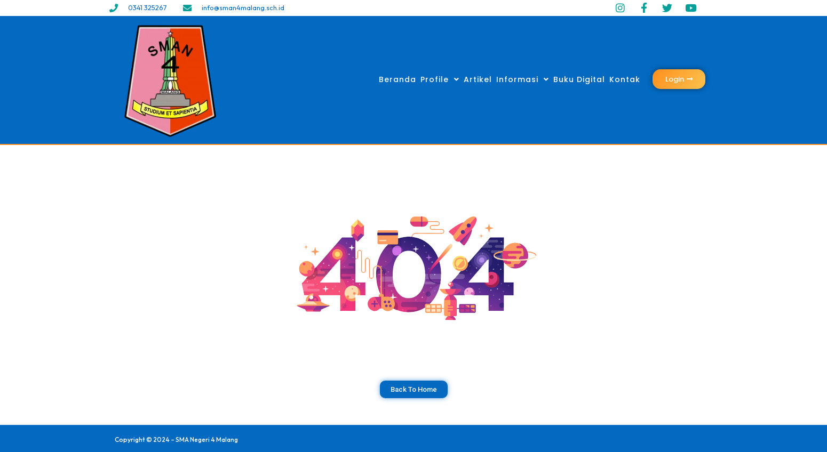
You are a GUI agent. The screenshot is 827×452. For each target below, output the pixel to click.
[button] (679, 79)
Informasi (522, 79)
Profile (439, 79)
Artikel (478, 79)
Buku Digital (579, 79)
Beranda (397, 79)
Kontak (624, 79)
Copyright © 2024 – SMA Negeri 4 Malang (176, 439)
